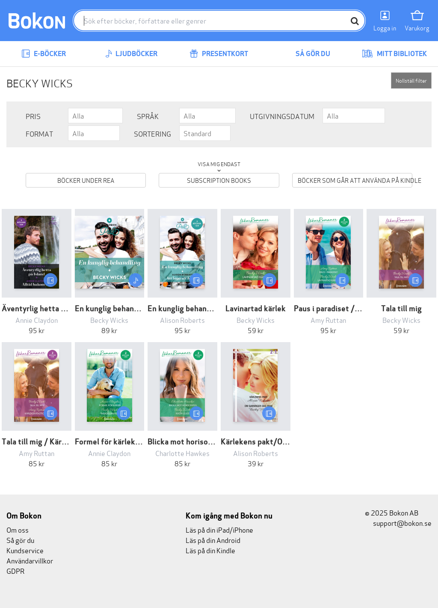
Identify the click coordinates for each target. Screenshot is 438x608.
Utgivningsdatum (282, 116)
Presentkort (218, 53)
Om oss (17, 529)
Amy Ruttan (328, 320)
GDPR (15, 570)
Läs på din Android (213, 540)
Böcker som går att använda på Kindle (355, 180)
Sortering (152, 133)
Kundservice (25, 550)
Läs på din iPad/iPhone (219, 529)
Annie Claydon (36, 320)
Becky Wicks (109, 320)
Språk (148, 116)
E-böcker (43, 53)
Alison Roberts (182, 320)
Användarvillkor (29, 560)
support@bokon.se (398, 523)
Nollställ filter (411, 80)
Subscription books (219, 180)
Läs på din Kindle (210, 550)
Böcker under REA (85, 180)
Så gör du (306, 53)
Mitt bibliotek (394, 53)
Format (39, 133)
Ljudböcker (131, 53)
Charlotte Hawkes (182, 453)
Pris (33, 116)
